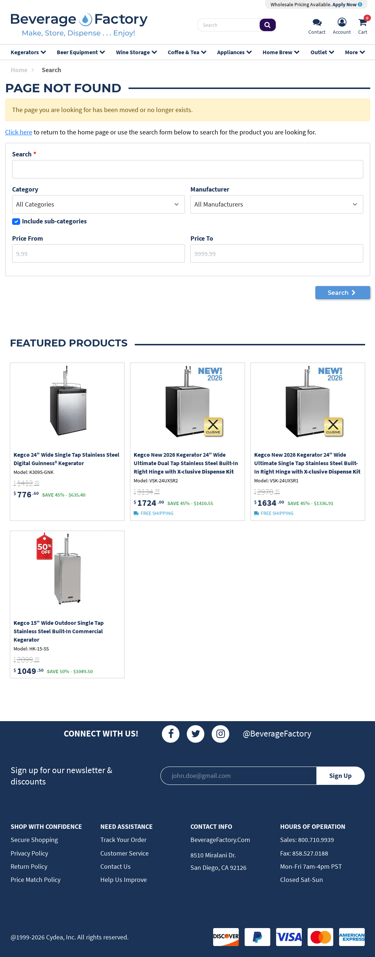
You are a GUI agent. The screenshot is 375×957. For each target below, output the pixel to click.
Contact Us (115, 866)
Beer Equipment (80, 52)
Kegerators (28, 52)
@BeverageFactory (277, 733)
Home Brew (281, 52)
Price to (201, 238)
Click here (18, 132)
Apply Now (347, 4)
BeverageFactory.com (220, 839)
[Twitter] (195, 734)
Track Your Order (123, 839)
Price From (27, 238)
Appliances (234, 52)
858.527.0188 (309, 853)
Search (21, 154)
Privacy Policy (29, 853)
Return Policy (29, 866)
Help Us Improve (123, 879)
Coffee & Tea (187, 52)
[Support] (317, 25)
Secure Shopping (34, 839)
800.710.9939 (315, 839)
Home (22, 70)
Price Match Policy (35, 879)
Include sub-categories (54, 221)
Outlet (322, 52)
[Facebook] (170, 734)
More (354, 52)
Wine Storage (136, 52)
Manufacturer (209, 189)
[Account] (342, 25)
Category (25, 189)
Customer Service (124, 853)
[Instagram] (220, 734)
